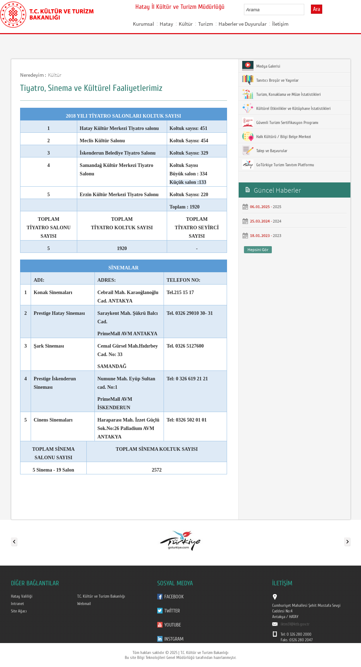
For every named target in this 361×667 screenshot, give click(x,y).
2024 (277, 221)
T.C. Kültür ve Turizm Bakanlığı (101, 596)
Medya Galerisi (261, 66)
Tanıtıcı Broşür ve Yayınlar (270, 80)
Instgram (174, 639)
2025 (277, 206)
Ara (316, 9)
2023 (277, 235)
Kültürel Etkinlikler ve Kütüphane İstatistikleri (286, 108)
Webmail (84, 603)
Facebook (174, 597)
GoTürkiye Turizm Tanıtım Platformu (278, 164)
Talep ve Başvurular (264, 150)
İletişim (280, 23)
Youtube (172, 625)
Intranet (17, 603)
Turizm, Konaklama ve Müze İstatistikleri (281, 94)
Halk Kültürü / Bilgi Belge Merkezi (276, 136)
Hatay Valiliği (21, 596)
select (306, 9)
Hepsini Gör (257, 249)
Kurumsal (143, 23)
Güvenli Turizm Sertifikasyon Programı (280, 122)
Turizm (205, 23)
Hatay (166, 23)
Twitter (172, 611)
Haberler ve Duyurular (243, 23)
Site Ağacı (19, 611)
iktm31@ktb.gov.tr (295, 624)
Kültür (185, 23)
